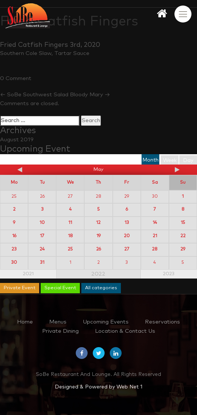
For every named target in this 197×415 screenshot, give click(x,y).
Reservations (162, 322)
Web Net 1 (129, 387)
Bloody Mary (90, 94)
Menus (58, 322)
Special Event (60, 288)
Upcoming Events (106, 322)
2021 (28, 274)
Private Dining (60, 331)
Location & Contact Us (125, 331)
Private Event (19, 288)
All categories (101, 288)
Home (25, 322)
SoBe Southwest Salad (34, 94)
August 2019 (17, 139)
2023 (168, 274)
